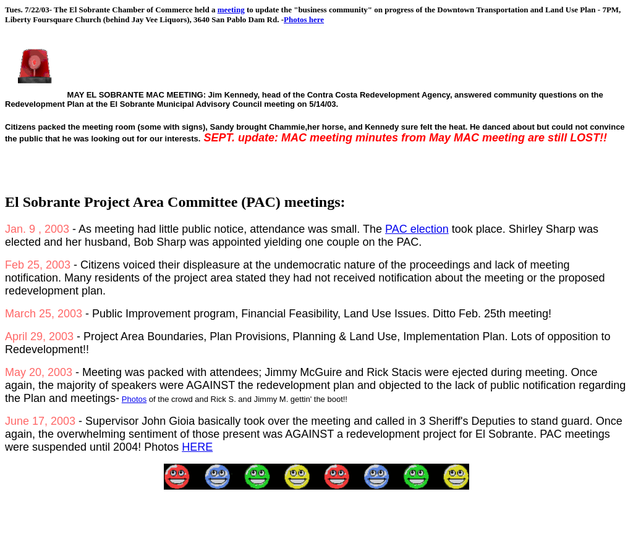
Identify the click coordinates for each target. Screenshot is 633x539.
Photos (134, 399)
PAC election (417, 229)
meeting (231, 9)
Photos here (304, 19)
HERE (197, 447)
